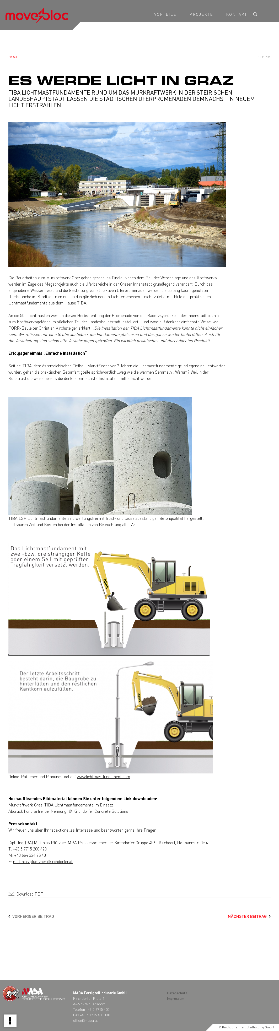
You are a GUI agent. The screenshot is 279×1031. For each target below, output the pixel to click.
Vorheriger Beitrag (33, 916)
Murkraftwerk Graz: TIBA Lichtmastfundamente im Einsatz (60, 805)
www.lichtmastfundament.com (103, 776)
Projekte (201, 14)
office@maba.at (85, 1020)
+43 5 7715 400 (97, 1009)
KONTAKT (236, 14)
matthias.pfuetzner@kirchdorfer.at (43, 861)
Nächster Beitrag (247, 916)
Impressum (175, 998)
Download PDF (29, 894)
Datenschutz (177, 992)
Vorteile (165, 14)
